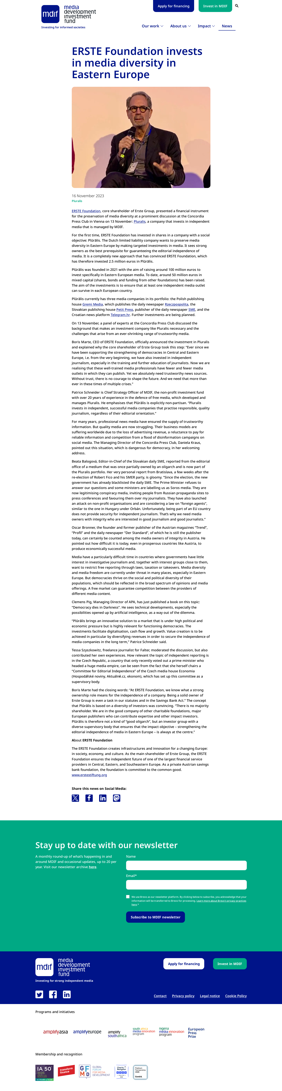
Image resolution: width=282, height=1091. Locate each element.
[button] (75, 798)
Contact (160, 995)
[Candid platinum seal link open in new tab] (140, 1072)
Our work (150, 25)
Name (131, 856)
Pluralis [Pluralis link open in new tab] (140, 221)
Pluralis (77, 201)
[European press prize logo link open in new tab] (196, 1032)
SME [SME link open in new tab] (192, 309)
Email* (131, 875)
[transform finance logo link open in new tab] (66, 1071)
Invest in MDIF (215, 6)
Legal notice (210, 995)
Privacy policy (183, 995)
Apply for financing (173, 6)
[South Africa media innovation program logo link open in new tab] (144, 1031)
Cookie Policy (236, 995)
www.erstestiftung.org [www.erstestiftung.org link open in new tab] (90, 774)
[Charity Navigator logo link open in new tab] (121, 1072)
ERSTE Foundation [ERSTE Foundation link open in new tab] (86, 211)
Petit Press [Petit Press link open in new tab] (125, 309)
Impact (204, 25)
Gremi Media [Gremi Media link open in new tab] (92, 304)
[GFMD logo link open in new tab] (94, 1072)
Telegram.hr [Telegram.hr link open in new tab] (120, 314)
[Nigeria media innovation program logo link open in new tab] (171, 1032)
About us (178, 25)
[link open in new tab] (39, 994)
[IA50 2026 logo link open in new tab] (44, 1073)
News (227, 25)
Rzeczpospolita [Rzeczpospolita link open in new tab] (177, 304)
